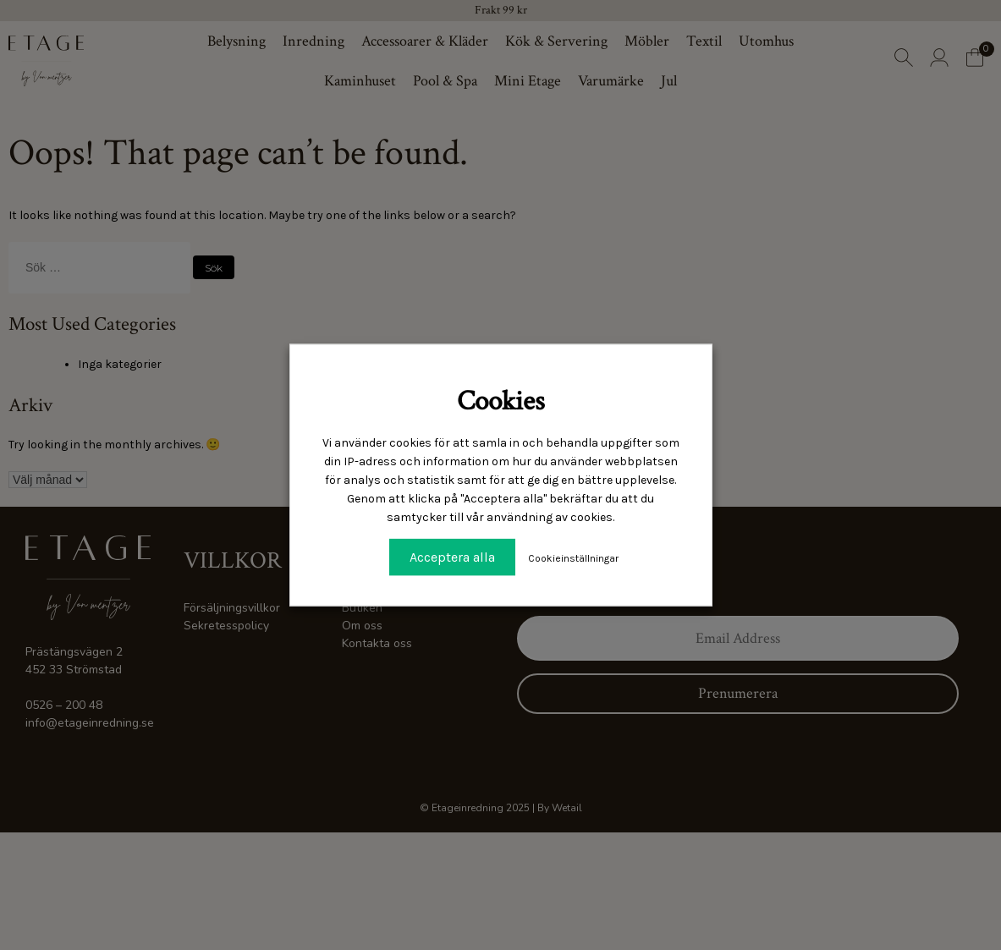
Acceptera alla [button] (452, 557)
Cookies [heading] (501, 400)
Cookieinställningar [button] (573, 558)
